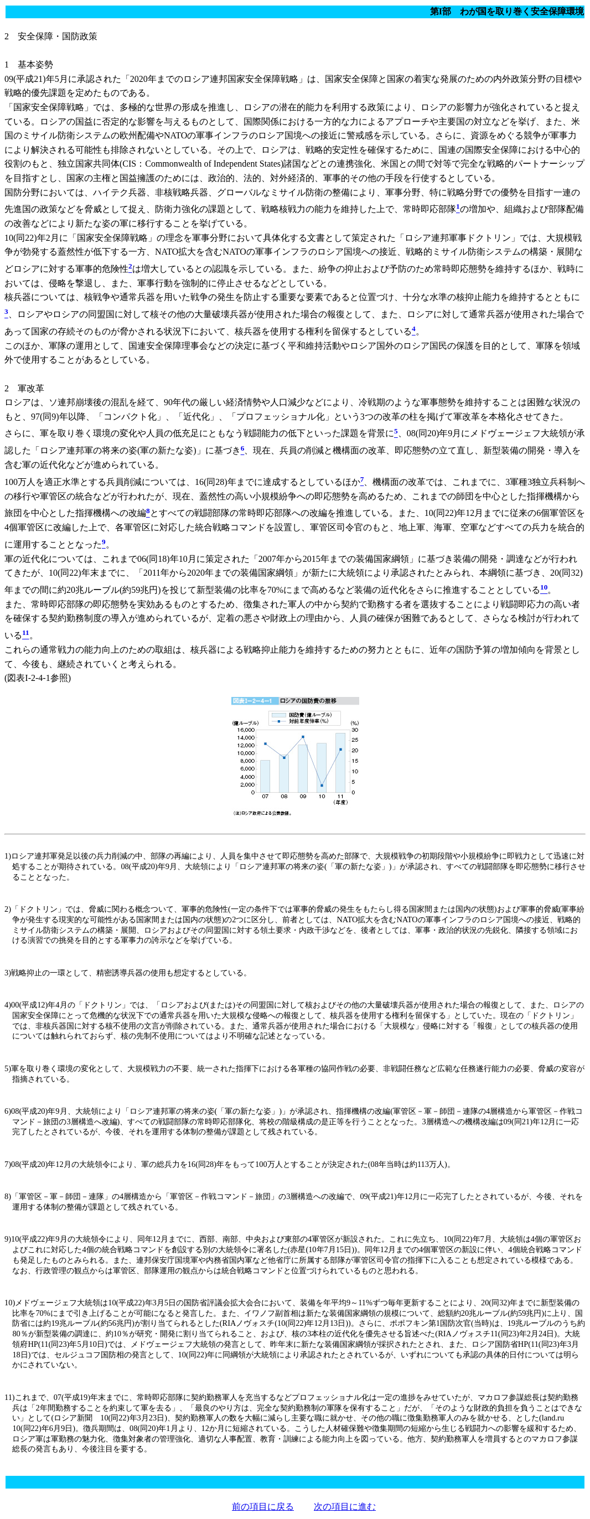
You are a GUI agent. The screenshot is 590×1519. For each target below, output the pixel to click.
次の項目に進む (345, 1506)
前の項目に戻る (263, 1506)
